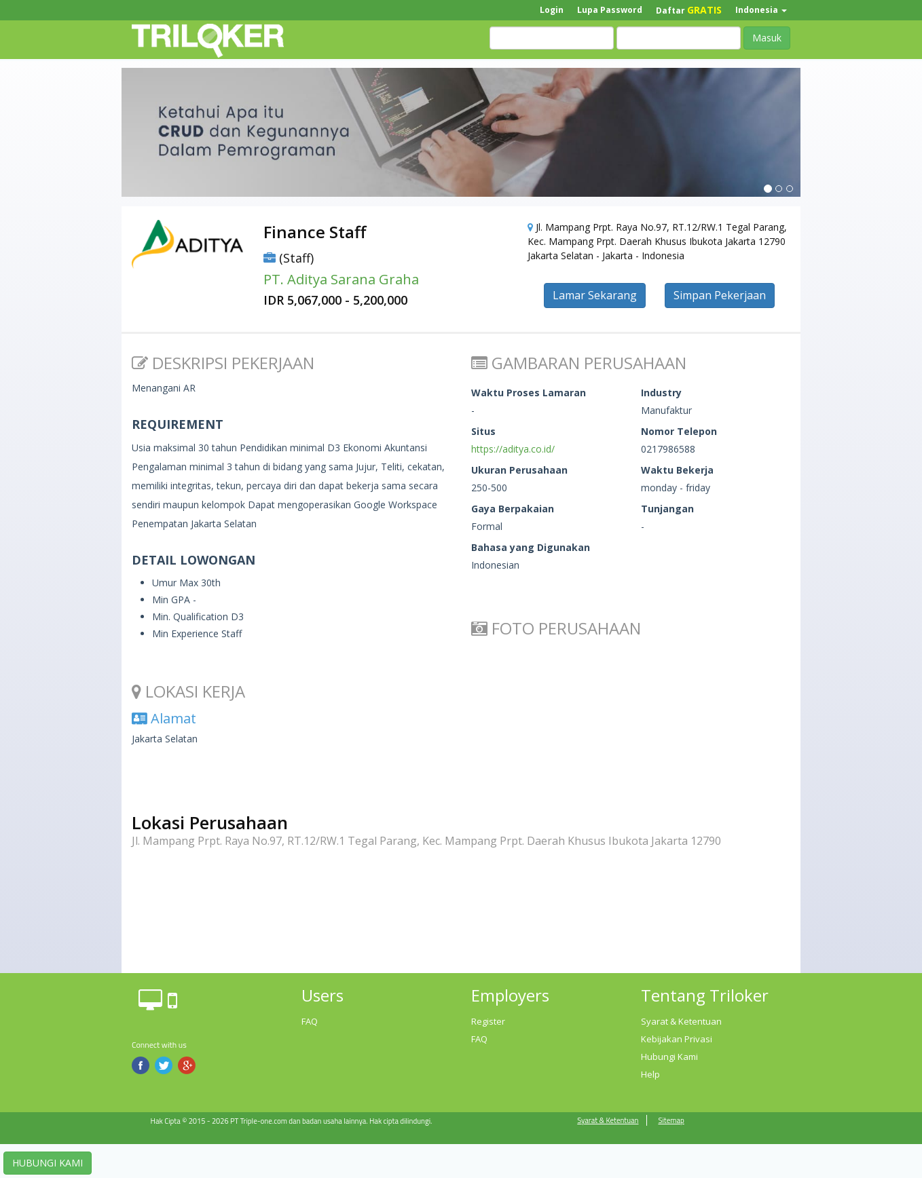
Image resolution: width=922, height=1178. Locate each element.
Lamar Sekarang (595, 295)
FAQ (309, 1021)
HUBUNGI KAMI (47, 1162)
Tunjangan (667, 508)
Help (650, 1074)
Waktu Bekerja (677, 469)
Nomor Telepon (679, 431)
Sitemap (671, 1120)
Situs (483, 431)
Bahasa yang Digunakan (530, 547)
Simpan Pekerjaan (720, 295)
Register (488, 1021)
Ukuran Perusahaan (519, 469)
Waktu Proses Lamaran (528, 392)
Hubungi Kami (669, 1056)
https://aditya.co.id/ (513, 448)
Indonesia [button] (761, 10)
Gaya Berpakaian (512, 508)
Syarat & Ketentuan (681, 1021)
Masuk (766, 37)
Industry (661, 392)
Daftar (689, 9)
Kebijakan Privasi (676, 1039)
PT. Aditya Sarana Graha (341, 279)
